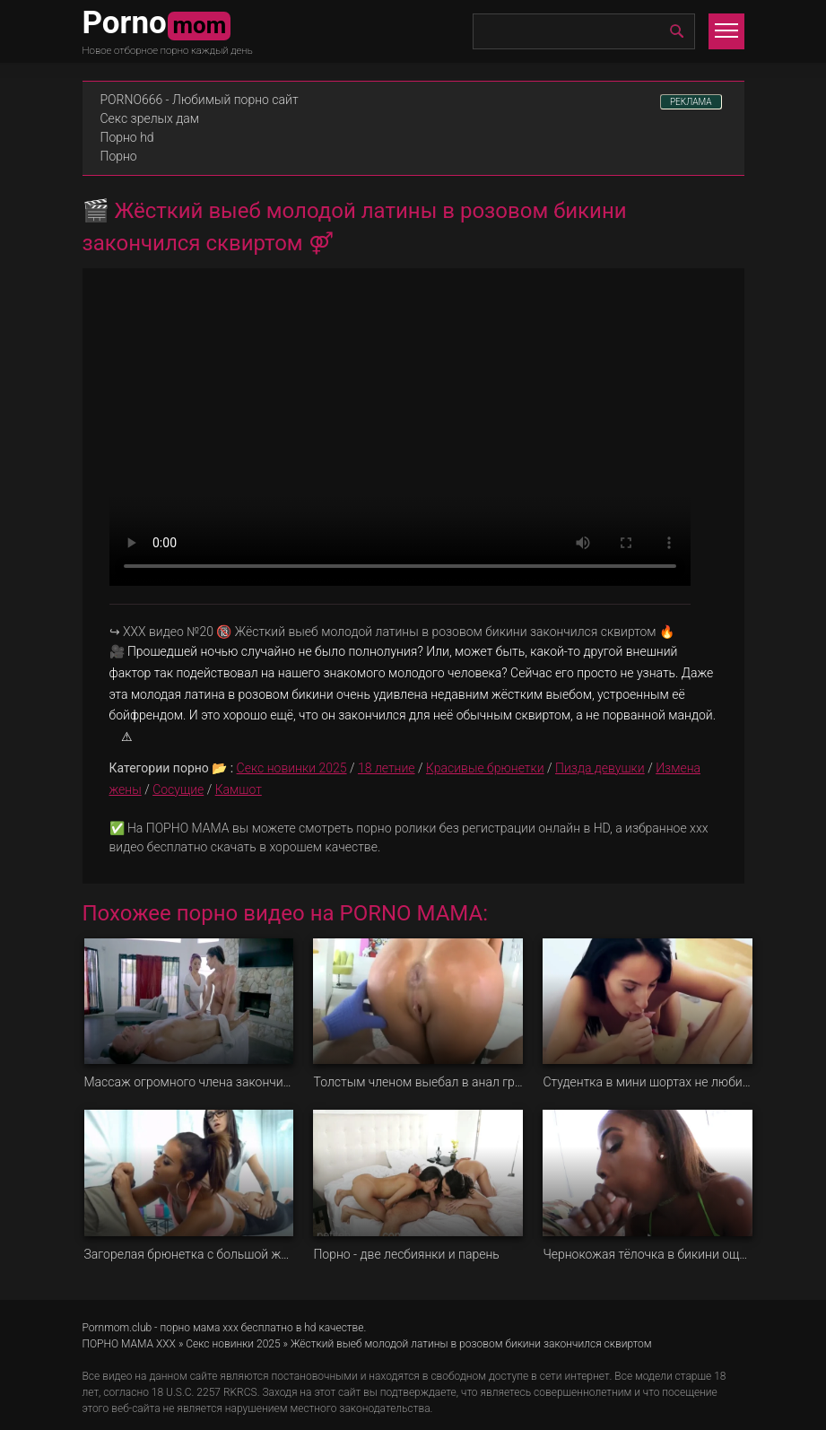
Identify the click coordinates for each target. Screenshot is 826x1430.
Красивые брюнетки (485, 768)
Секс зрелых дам (150, 118)
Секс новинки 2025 (292, 768)
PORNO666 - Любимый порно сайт (199, 99)
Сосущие (178, 789)
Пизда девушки (600, 768)
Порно (118, 156)
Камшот (238, 789)
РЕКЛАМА (691, 102)
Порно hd (127, 137)
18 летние (386, 768)
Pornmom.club (117, 1327)
